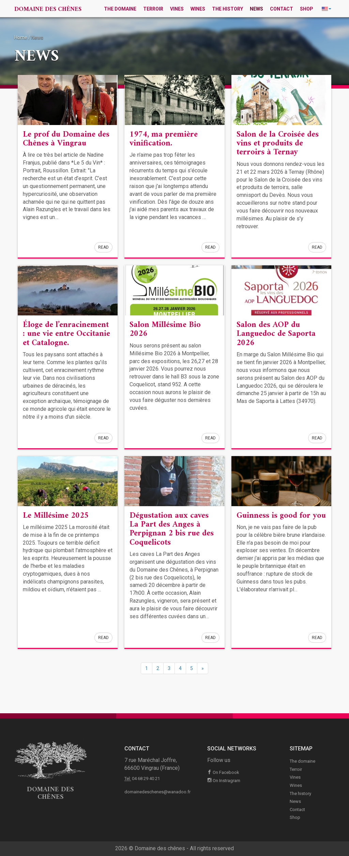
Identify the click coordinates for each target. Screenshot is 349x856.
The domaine (120, 9)
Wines (198, 9)
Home (20, 37)
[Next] (202, 668)
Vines (177, 9)
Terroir (153, 9)
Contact (281, 9)
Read (103, 247)
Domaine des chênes (47, 9)
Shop (306, 9)
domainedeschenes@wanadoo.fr (157, 791)
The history (227, 9)
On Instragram (223, 780)
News (256, 9)
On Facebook (223, 772)
